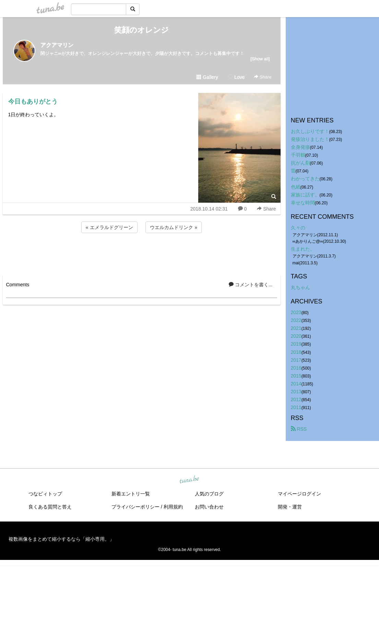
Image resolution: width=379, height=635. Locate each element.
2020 (296, 336)
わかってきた (305, 178)
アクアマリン (56, 45)
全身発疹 (300, 147)
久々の (298, 227)
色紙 (295, 187)
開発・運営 (290, 507)
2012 (296, 399)
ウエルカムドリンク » (173, 227)
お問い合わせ (209, 507)
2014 (296, 383)
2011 (296, 407)
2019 (296, 344)
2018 (296, 352)
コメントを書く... (251, 284)
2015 (296, 376)
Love (236, 77)
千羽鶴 (298, 155)
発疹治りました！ (310, 139)
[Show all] (260, 58)
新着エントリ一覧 (130, 493)
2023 (296, 312)
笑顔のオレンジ (141, 30)
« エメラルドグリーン (109, 227)
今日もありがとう (33, 101)
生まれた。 (303, 249)
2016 (296, 368)
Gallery (207, 77)
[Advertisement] (142, 253)
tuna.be (189, 480)
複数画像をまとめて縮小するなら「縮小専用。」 (61, 539)
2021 (296, 328)
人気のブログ (209, 493)
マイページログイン (299, 493)
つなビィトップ (45, 493)
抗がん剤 (300, 163)
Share (262, 77)
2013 (296, 391)
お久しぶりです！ (310, 131)
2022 (296, 320)
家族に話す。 (305, 194)
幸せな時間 (303, 202)
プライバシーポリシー (135, 507)
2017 (296, 360)
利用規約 (173, 507)
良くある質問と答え (50, 507)
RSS (299, 429)
